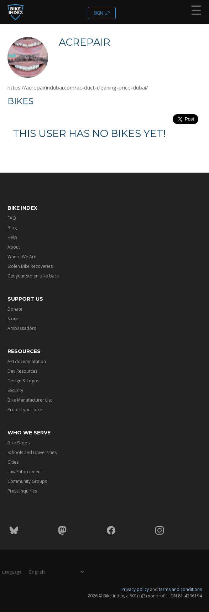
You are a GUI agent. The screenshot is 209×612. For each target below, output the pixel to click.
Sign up (102, 13)
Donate (14, 309)
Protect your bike (24, 410)
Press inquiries (22, 491)
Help (12, 237)
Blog (12, 228)
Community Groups (27, 481)
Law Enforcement (24, 472)
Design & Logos (23, 381)
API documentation (26, 361)
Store (12, 319)
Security (15, 390)
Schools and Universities (32, 452)
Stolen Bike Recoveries (30, 266)
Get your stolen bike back (33, 276)
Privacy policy (135, 589)
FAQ (11, 218)
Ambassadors (21, 328)
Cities (13, 462)
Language (12, 572)
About (13, 247)
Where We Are (21, 257)
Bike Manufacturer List (29, 400)
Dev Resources (22, 371)
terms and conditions (180, 589)
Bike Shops (18, 443)
